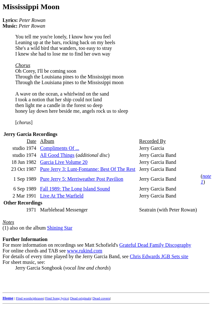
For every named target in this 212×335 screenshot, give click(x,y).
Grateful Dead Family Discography (155, 245)
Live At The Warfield (61, 195)
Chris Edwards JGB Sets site (159, 256)
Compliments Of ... (59, 148)
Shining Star (59, 228)
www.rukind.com (84, 250)
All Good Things (57, 155)
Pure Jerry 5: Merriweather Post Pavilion (81, 179)
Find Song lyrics (56, 298)
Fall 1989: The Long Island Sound (75, 188)
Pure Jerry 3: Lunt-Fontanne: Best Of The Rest (87, 169)
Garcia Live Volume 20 (63, 162)
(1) (6, 228)
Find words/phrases (30, 298)
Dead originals (80, 298)
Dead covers (101, 298)
